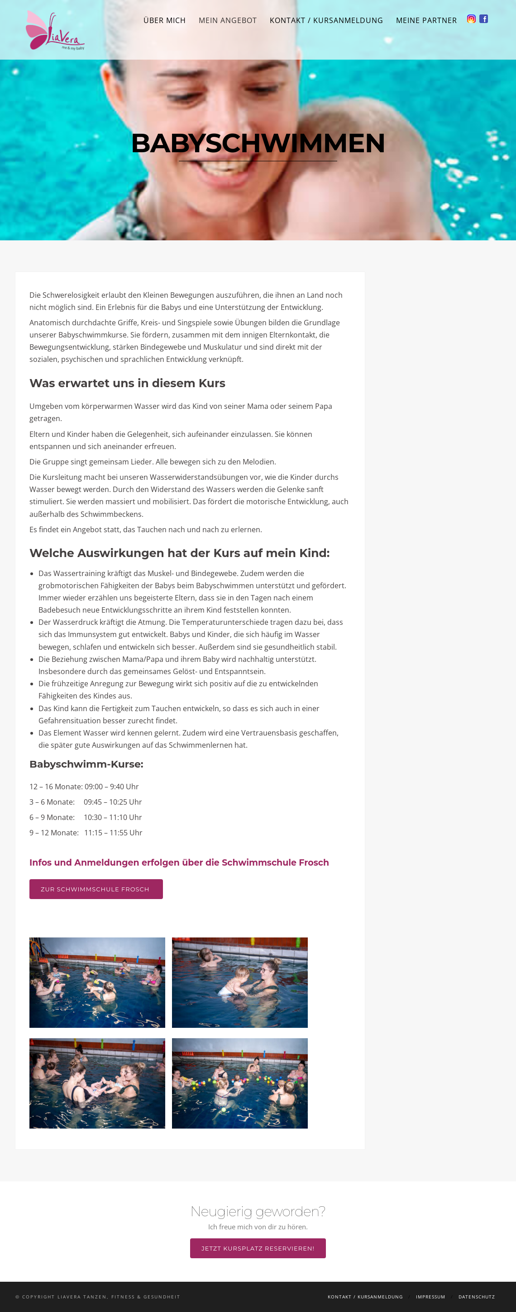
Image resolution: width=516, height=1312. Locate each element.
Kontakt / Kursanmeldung (326, 20)
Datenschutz (477, 1296)
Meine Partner (426, 20)
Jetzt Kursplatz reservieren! (258, 1248)
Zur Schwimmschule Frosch (96, 889)
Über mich (164, 20)
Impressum (430, 1296)
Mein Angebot (228, 20)
